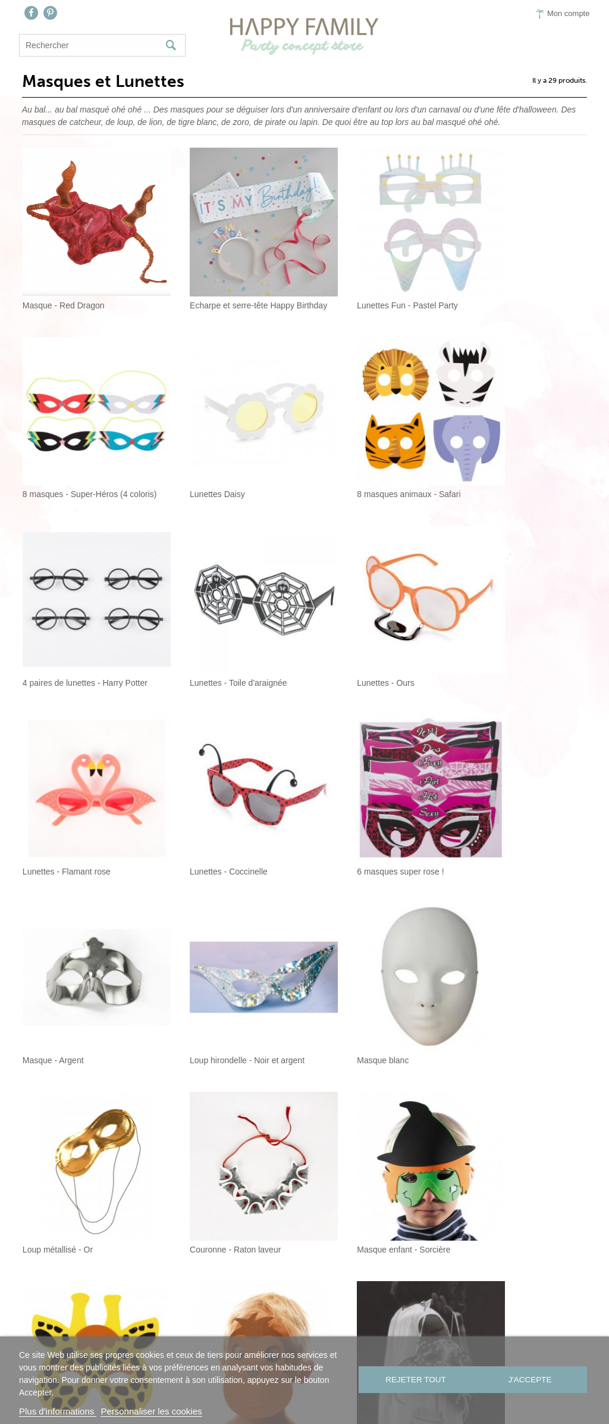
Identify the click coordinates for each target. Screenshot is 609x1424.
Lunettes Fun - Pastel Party (364, 284)
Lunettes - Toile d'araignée (509, 453)
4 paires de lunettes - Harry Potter (376, 453)
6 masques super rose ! (504, 622)
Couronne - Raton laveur (65, 959)
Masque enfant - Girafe (356, 959)
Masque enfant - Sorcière (213, 959)
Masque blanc (340, 790)
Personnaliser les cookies (151, 1411)
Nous (206, 1336)
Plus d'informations (57, 1411)
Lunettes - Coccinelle (353, 622)
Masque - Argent (50, 790)
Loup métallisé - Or (496, 790)
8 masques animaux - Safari (219, 453)
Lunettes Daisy (47, 453)
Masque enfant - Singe (503, 959)
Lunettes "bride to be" (501, 1128)
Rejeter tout (414, 1380)
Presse (365, 1336)
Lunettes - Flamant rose (211, 622)
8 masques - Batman (205, 1128)
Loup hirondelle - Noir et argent (224, 790)
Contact (253, 1336)
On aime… (311, 1336)
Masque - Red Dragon (61, 284)
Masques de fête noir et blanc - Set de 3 (83, 1128)
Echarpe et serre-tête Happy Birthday (231, 284)
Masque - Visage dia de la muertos (378, 1128)
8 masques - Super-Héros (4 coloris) (525, 284)
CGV (406, 1336)
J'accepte (531, 1380)
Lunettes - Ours (48, 622)
